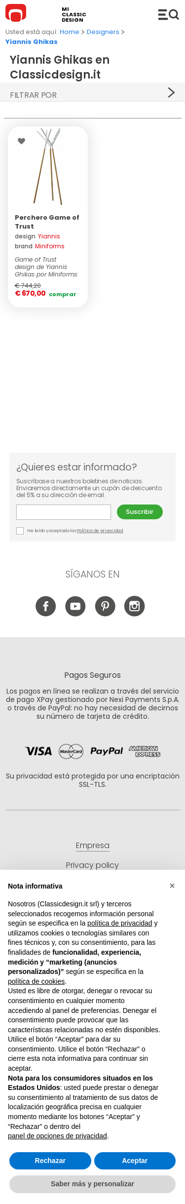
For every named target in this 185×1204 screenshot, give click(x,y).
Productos (169, 14)
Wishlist (24, 141)
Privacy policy (92, 865)
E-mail (63, 512)
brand (40, 246)
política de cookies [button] (36, 981)
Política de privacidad (100, 531)
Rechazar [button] (50, 1161)
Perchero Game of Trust (47, 222)
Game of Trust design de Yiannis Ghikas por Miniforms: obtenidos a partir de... (46, 267)
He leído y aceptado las (70, 531)
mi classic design (74, 14)
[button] (172, 886)
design (37, 236)
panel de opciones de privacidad (57, 1136)
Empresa (93, 845)
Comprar (62, 294)
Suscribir (139, 511)
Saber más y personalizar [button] (92, 1184)
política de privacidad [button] (119, 923)
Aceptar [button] (135, 1161)
